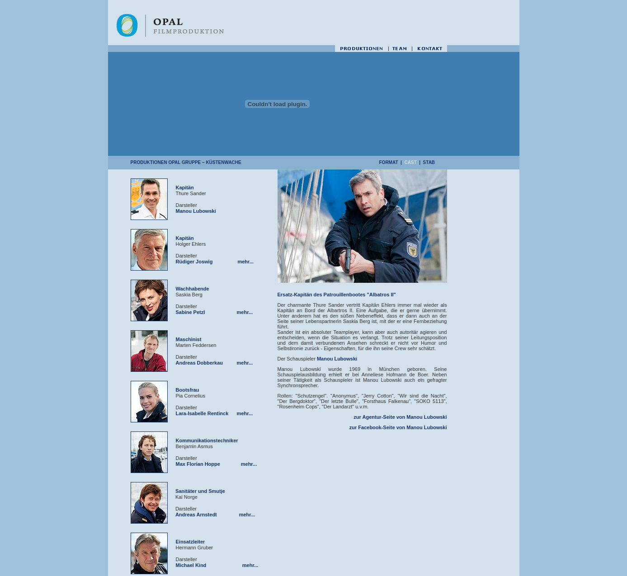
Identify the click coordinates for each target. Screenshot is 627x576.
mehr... (245, 261)
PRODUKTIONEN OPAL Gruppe (166, 162)
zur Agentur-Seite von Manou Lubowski (400, 417)
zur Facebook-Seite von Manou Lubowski (398, 427)
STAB (429, 162)
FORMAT (388, 162)
